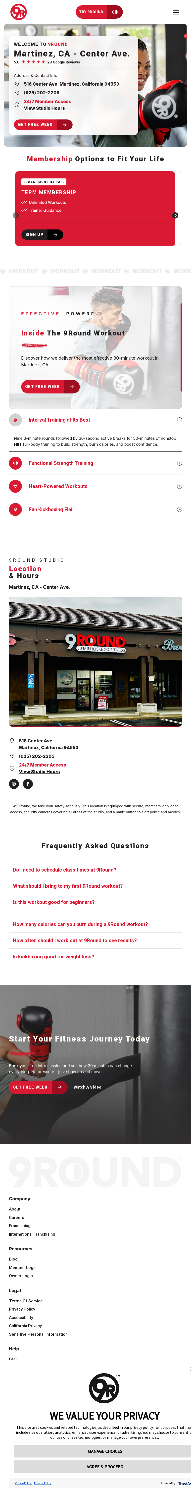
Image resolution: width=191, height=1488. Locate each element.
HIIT (18, 444)
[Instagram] (14, 784)
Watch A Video (87, 1087)
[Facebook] (28, 784)
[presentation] (16, 215)
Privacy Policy (42, 1483)
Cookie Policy (23, 1483)
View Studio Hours (44, 108)
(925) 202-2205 (41, 92)
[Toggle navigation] (176, 12)
